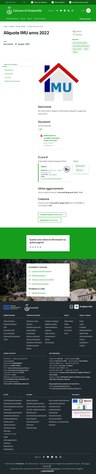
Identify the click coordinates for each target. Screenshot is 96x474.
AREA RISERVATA (47, 471)
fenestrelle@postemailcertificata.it (19, 368)
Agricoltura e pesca (32, 321)
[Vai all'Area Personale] (79, 2)
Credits (6, 437)
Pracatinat (52, 425)
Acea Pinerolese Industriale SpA (36, 415)
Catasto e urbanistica (33, 336)
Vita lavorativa (49, 342)
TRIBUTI (44, 166)
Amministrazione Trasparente (13, 400)
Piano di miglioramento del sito (13, 406)
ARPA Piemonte (31, 412)
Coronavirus (68, 330)
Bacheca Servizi (8, 421)
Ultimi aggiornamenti (10, 440)
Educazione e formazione (34, 342)
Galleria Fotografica (85, 330)
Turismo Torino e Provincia (57, 403)
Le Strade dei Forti (54, 406)
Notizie (66, 324)
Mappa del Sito (8, 446)
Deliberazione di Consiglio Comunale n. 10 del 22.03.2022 (52, 138)
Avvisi (66, 333)
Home (5, 26)
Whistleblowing (8, 449)
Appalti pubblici (31, 330)
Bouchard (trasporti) (32, 421)
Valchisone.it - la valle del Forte (59, 421)
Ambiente (29, 324)
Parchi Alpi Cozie (31, 428)
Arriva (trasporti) (31, 418)
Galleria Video (83, 333)
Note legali (7, 431)
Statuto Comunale (9, 425)
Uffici (5, 327)
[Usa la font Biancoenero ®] (39, 2)
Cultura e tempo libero (33, 339)
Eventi (81, 321)
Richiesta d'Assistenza (11, 418)
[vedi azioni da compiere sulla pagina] (77, 34)
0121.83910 (53, 174)
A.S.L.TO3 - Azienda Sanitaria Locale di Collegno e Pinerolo (44, 409)
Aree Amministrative (10, 324)
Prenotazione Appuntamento (13, 412)
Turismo (47, 339)
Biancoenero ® (55, 469)
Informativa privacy (10, 428)
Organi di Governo (9, 321)
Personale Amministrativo (12, 336)
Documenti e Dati (9, 330)
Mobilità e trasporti (51, 324)
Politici (6, 339)
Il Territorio (82, 327)
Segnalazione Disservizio (11, 415)
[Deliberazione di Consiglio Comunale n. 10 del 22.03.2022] (41, 135)
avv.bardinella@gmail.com (61, 386)
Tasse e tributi (20, 26)
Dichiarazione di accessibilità (12, 403)
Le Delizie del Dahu (55, 409)
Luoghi (81, 324)
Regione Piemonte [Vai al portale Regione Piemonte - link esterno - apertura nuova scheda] (10, 2)
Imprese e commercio (51, 321)
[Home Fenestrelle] (24, 10)
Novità (12, 26)
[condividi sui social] (77, 31)
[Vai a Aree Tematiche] (58, 2)
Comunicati (67, 327)
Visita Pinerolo (53, 412)
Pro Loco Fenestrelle (55, 418)
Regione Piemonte (32, 400)
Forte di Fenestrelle (55, 415)
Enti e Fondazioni (9, 333)
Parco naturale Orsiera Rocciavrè (59, 400)
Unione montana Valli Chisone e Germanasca (40, 406)
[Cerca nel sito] (88, 10)
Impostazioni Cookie (10, 434)
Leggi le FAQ (7, 409)
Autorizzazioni (30, 333)
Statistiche (7, 443)
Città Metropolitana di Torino (35, 403)
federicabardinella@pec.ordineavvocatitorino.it (66, 388)
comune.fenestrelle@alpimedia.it (51, 178)
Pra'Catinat (29, 425)
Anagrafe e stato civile (33, 327)
